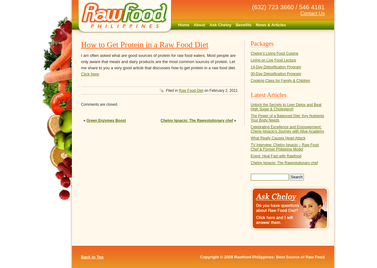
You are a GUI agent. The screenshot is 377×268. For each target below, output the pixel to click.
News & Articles (271, 25)
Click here (90, 74)
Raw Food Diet (191, 90)
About (199, 25)
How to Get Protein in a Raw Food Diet (145, 44)
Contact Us (312, 13)
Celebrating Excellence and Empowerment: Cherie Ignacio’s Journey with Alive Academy (287, 129)
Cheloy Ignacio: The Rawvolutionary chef (197, 120)
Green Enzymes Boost (106, 120)
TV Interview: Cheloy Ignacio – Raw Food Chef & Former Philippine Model (285, 147)
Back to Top (92, 257)
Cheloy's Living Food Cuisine (274, 53)
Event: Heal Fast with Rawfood (276, 156)
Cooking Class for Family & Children (280, 81)
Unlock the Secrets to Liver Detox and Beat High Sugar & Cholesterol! (286, 107)
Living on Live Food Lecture (273, 60)
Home (183, 25)
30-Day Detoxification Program (276, 74)
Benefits (243, 25)
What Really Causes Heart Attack (278, 138)
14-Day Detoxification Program (276, 67)
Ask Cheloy (220, 25)
